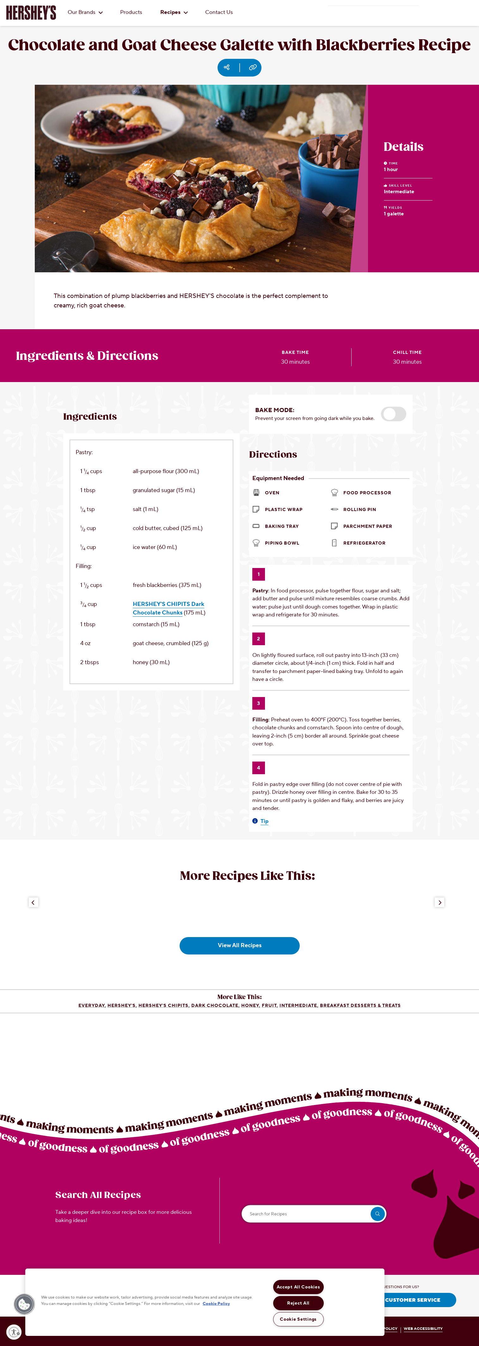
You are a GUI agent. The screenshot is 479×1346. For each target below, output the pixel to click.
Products (131, 12)
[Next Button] (439, 902)
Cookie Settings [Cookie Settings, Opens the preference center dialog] (298, 1319)
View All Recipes (239, 945)
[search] (378, 1214)
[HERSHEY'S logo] (31, 12)
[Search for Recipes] (314, 1214)
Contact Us (219, 12)
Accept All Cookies (298, 1287)
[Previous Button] (33, 902)
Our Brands (85, 12)
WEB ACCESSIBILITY (423, 1328)
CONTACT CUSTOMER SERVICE (399, 1300)
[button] (393, 414)
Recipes (174, 12)
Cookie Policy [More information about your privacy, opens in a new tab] (216, 1303)
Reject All (298, 1303)
